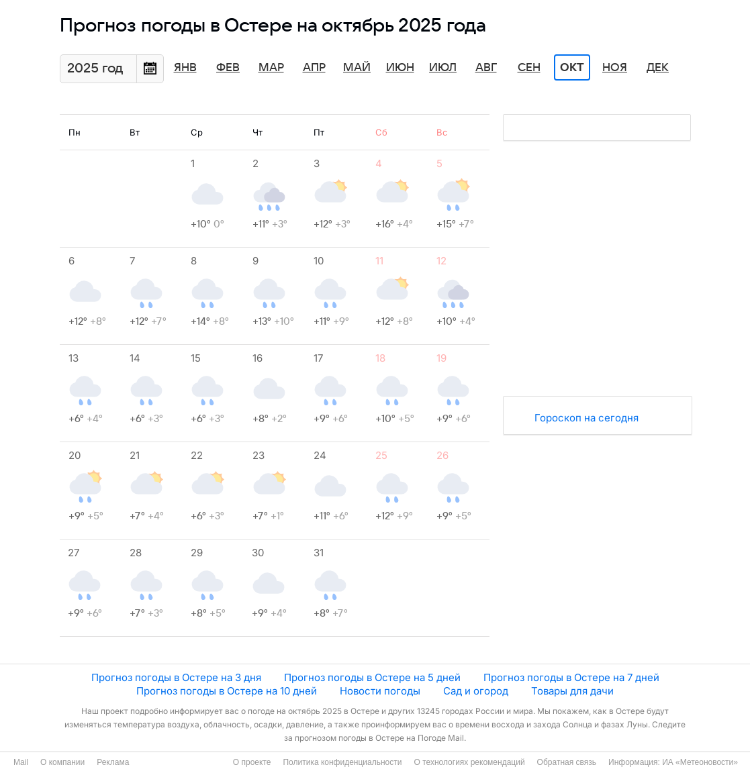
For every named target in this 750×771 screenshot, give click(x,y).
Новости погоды (380, 690)
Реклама (113, 762)
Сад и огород (475, 690)
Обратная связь (566, 762)
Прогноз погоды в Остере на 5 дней (372, 677)
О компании (62, 762)
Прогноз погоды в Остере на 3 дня (176, 677)
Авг (486, 68)
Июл (443, 68)
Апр (314, 68)
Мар (271, 68)
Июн (400, 68)
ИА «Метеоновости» (700, 762)
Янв (185, 68)
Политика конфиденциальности (342, 762)
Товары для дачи (572, 690)
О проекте (252, 762)
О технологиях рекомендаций (469, 762)
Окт (572, 68)
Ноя (614, 68)
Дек (658, 68)
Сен (529, 68)
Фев (228, 68)
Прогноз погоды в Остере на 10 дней (226, 690)
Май (357, 68)
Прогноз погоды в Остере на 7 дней (571, 677)
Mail (20, 762)
